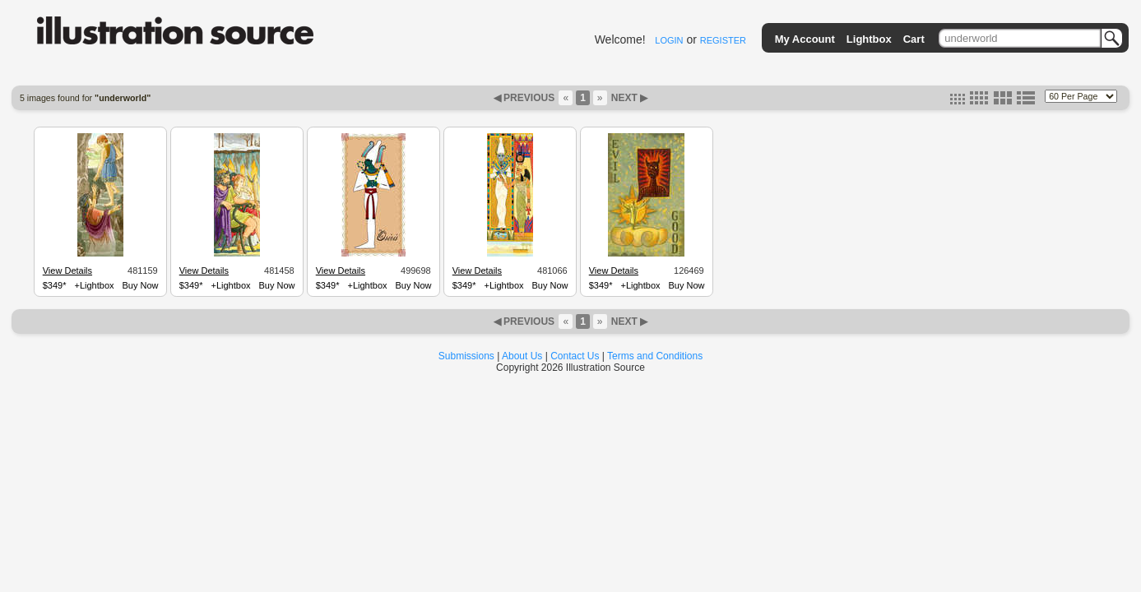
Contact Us (574, 356)
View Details (67, 270)
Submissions (466, 356)
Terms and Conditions (655, 356)
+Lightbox (94, 285)
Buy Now (141, 285)
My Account (805, 39)
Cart (914, 39)
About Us (522, 356)
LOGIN (669, 40)
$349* (55, 285)
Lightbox (869, 39)
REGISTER (723, 40)
